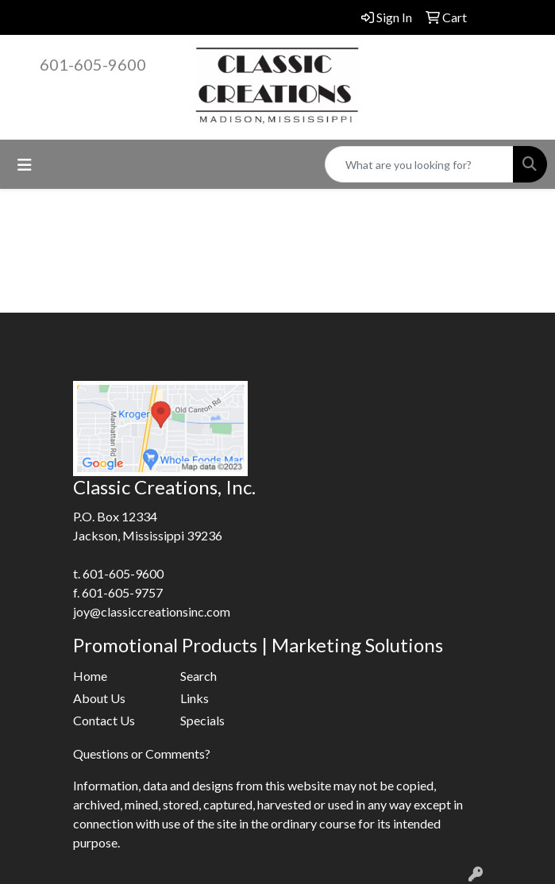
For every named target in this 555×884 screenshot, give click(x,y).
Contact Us (104, 720)
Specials (202, 720)
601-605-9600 (93, 64)
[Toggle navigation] (24, 164)
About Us (99, 697)
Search (198, 675)
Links (194, 697)
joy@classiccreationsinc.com (151, 611)
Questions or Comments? (141, 753)
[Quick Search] (419, 164)
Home (90, 675)
